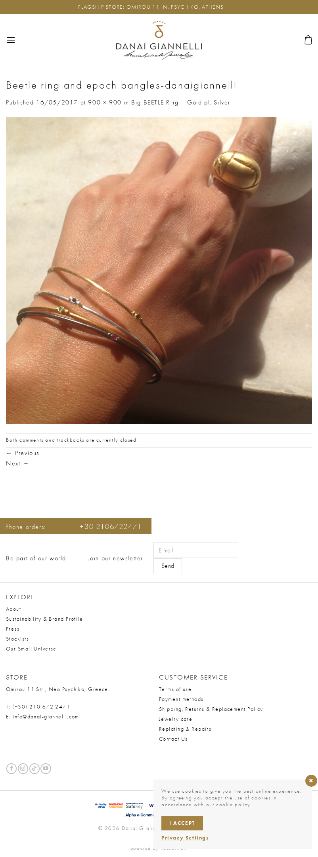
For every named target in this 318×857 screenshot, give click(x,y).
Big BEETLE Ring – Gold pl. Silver (180, 102)
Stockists (17, 638)
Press (12, 628)
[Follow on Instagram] (23, 768)
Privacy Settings (185, 837)
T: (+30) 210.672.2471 (38, 706)
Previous (22, 453)
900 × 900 (104, 102)
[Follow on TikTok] (34, 768)
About (13, 608)
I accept (182, 823)
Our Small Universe (31, 648)
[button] (11, 40)
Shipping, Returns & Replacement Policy (211, 708)
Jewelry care (175, 718)
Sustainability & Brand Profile (44, 618)
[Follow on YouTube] (45, 768)
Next (18, 463)
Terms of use (175, 689)
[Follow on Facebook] (11, 768)
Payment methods (181, 699)
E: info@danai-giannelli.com (42, 716)
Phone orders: (74, 527)
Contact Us (173, 738)
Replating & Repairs (185, 728)
